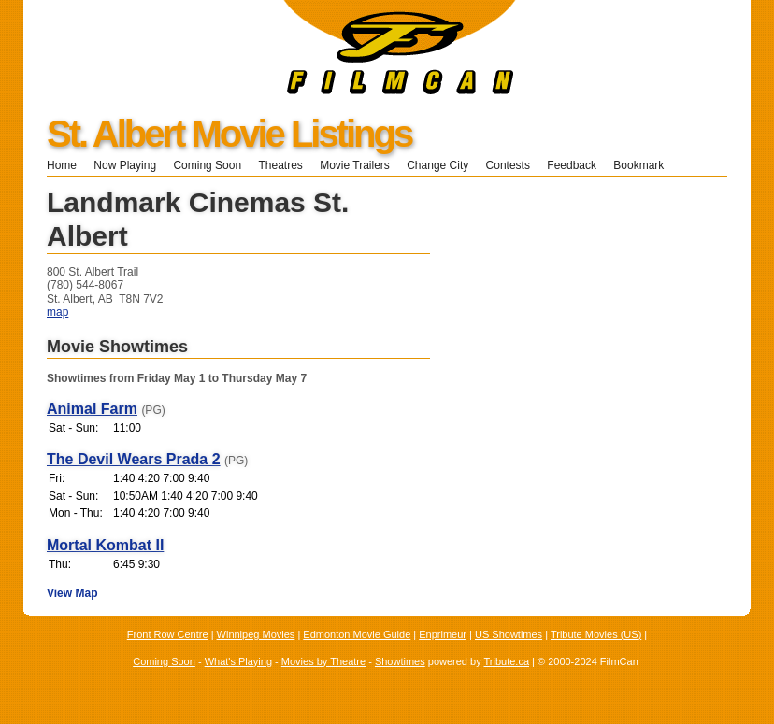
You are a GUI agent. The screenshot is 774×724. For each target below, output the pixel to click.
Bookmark (644, 165)
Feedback (571, 165)
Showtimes (400, 661)
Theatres (280, 165)
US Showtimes (508, 634)
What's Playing (238, 661)
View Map (72, 593)
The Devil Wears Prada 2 (134, 459)
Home (62, 165)
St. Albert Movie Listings (229, 133)
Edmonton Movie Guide (356, 634)
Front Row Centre (167, 634)
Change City (437, 165)
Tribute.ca (507, 661)
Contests (508, 165)
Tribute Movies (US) (596, 634)
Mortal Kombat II (105, 545)
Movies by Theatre (323, 661)
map (57, 312)
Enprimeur (442, 634)
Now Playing (124, 165)
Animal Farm (92, 409)
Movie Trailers (355, 165)
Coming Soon (207, 165)
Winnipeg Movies (256, 634)
